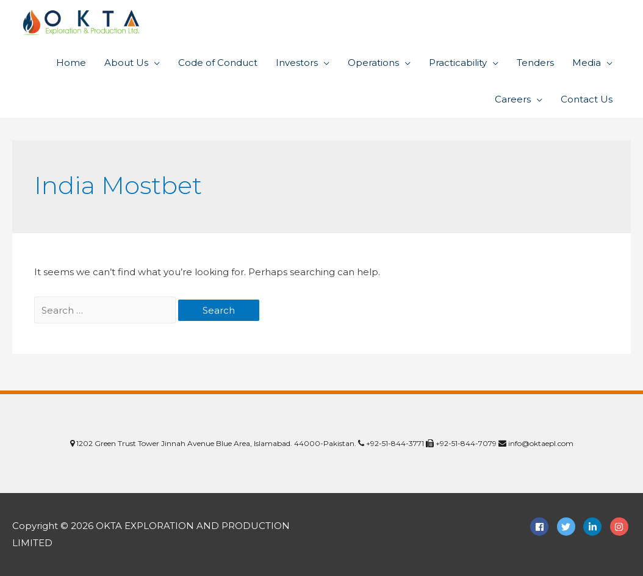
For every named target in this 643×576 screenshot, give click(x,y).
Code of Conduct (217, 62)
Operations (373, 62)
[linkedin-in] (595, 526)
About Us (126, 62)
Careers (513, 99)
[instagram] (620, 526)
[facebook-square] (542, 526)
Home (71, 62)
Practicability (458, 62)
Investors (297, 62)
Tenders (535, 62)
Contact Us (586, 99)
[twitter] (569, 526)
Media (586, 62)
